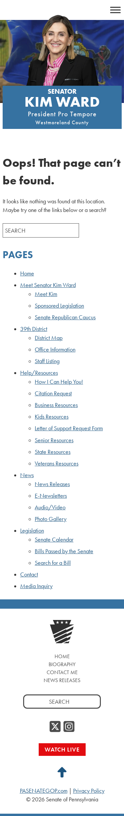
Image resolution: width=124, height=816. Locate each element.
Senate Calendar (54, 539)
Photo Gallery (50, 519)
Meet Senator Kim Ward (48, 285)
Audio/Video (50, 507)
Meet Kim (46, 294)
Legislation (32, 530)
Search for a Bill (53, 562)
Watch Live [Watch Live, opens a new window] (62, 749)
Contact (29, 574)
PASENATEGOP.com (43, 790)
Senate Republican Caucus (65, 317)
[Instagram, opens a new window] (68, 727)
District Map (48, 338)
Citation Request (53, 393)
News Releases (52, 484)
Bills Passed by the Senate (64, 551)
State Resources (52, 452)
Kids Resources (51, 416)
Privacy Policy (88, 790)
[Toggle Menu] (115, 9)
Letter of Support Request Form (69, 428)
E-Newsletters (51, 495)
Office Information (55, 349)
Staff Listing (47, 361)
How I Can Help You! (59, 381)
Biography (62, 664)
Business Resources (56, 405)
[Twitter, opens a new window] (55, 727)
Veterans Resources (56, 463)
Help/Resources (39, 372)
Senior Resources (54, 440)
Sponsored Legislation (59, 305)
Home (27, 273)
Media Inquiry (36, 586)
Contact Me (62, 672)
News (27, 475)
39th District (33, 329)
